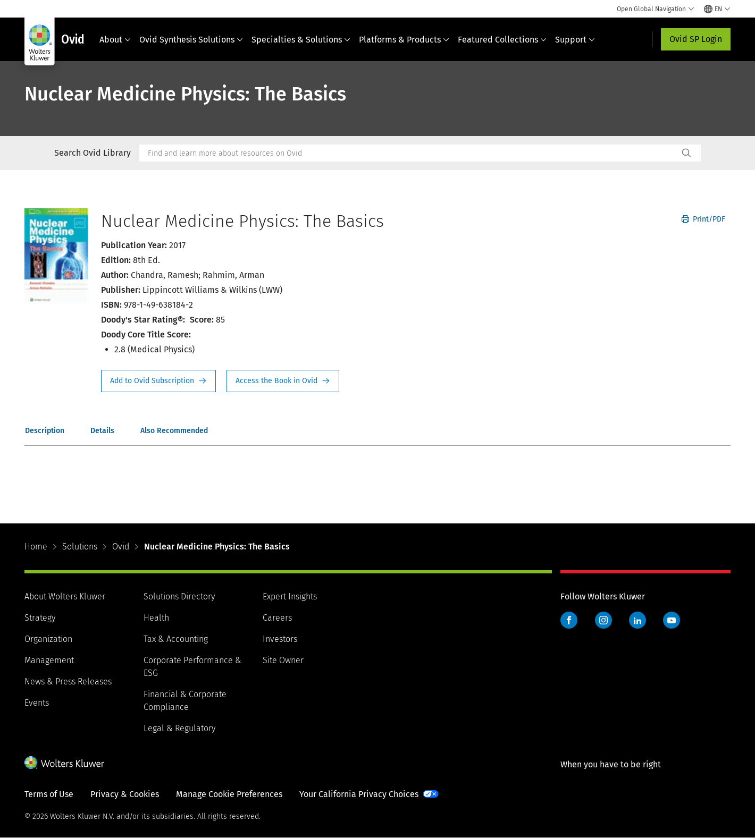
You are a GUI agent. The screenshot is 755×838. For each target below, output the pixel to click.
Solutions (79, 546)
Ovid (120, 546)
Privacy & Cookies (124, 794)
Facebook (568, 620)
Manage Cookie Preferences (229, 794)
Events (36, 703)
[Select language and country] (717, 9)
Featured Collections (502, 40)
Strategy (39, 618)
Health (156, 618)
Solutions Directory (179, 596)
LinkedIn (637, 620)
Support (575, 40)
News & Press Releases (68, 681)
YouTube (671, 620)
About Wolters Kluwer (64, 596)
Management (49, 660)
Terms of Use (48, 794)
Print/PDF (703, 219)
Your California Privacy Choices (358, 794)
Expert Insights (290, 596)
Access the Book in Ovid (283, 381)
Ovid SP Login (695, 39)
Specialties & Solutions (300, 40)
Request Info (158, 381)
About (115, 40)
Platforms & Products (404, 40)
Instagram (603, 620)
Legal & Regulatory (179, 728)
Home (35, 546)
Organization (48, 639)
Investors (280, 639)
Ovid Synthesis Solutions (191, 40)
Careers (277, 618)
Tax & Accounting (176, 639)
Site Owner (283, 660)
